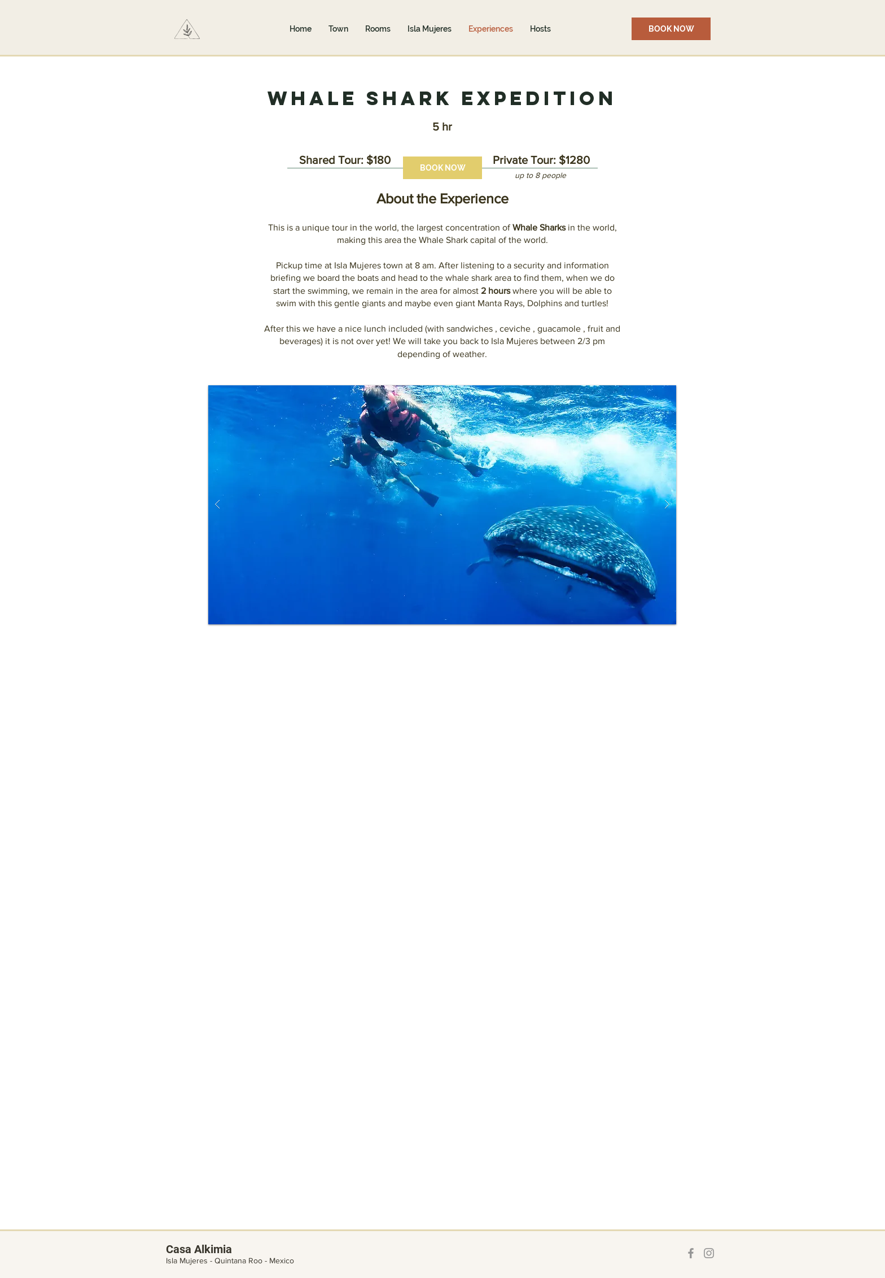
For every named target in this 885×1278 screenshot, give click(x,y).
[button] (442, 504)
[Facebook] (691, 1253)
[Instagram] (709, 1253)
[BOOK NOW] (671, 29)
